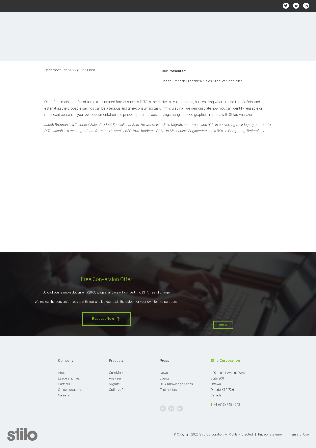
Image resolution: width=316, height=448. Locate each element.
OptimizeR (116, 390)
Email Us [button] (223, 325)
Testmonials (168, 390)
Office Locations (70, 390)
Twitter (285, 5)
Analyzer (115, 378)
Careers (63, 395)
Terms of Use (299, 434)
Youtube (295, 5)
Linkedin (306, 5)
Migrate (114, 384)
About (62, 373)
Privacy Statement (271, 434)
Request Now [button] (106, 318)
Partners (64, 384)
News (164, 373)
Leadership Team (70, 378)
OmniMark (116, 373)
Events (164, 378)
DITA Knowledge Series (176, 384)
